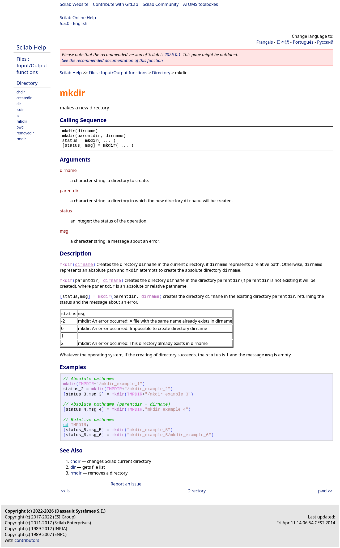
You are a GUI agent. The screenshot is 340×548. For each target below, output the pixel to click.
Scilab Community (160, 4)
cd (65, 425)
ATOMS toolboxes (200, 4)
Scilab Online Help (78, 17)
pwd (20, 127)
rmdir (21, 138)
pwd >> (325, 491)
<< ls (65, 491)
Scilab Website (74, 4)
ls (17, 115)
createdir (24, 97)
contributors (27, 540)
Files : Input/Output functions (31, 65)
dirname (84, 264)
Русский (325, 42)
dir (18, 103)
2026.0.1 (172, 54)
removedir (25, 132)
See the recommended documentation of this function (112, 60)
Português (303, 42)
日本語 (283, 42)
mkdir (21, 121)
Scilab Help (31, 47)
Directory (26, 83)
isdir (20, 109)
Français (264, 42)
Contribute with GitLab (115, 4)
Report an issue (125, 484)
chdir (20, 91)
